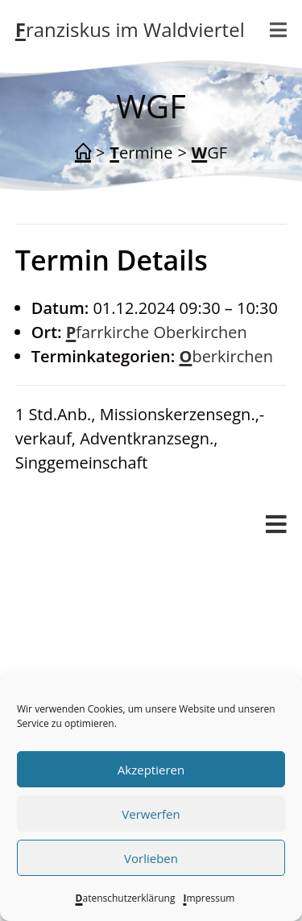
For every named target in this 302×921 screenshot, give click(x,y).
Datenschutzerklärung (126, 898)
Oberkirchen (226, 356)
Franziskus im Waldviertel (130, 29)
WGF (209, 152)
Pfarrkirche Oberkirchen (156, 332)
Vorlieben (151, 858)
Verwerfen (151, 814)
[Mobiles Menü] (279, 30)
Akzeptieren (151, 770)
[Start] (83, 153)
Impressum (208, 898)
